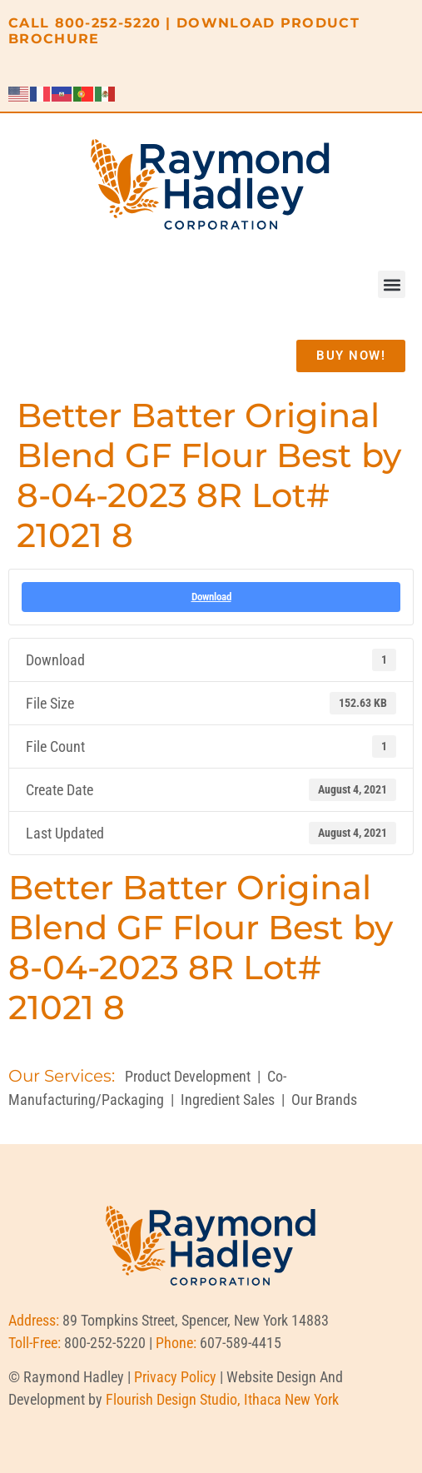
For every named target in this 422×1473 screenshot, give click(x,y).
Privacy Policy (175, 1377)
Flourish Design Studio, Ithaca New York (222, 1399)
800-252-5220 (108, 23)
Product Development (188, 1076)
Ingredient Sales (228, 1099)
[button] (391, 284)
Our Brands (324, 1099)
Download (211, 596)
